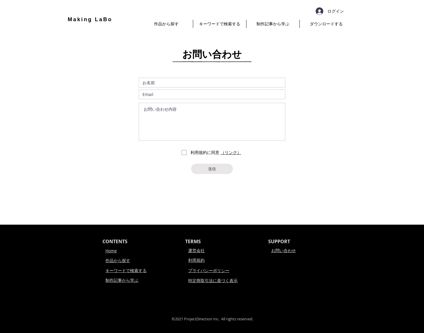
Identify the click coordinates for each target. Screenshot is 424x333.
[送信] (212, 169)
